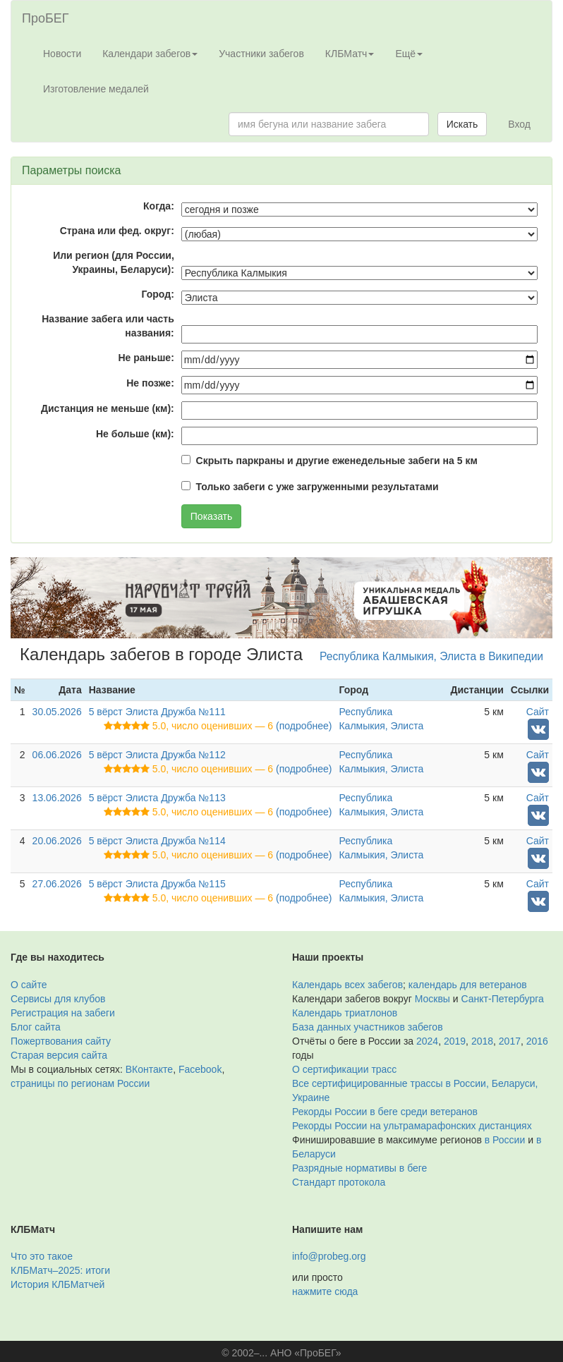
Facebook (200, 1069)
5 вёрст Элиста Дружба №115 (157, 883)
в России (505, 1139)
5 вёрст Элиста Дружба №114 (157, 840)
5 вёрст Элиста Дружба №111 (157, 711)
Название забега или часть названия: (108, 326)
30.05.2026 (57, 711)
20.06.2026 (57, 840)
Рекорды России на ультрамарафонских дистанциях (412, 1125)
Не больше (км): (135, 433)
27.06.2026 (57, 883)
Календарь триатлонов (344, 1013)
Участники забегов (261, 53)
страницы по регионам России (80, 1083)
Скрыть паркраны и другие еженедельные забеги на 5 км (337, 460)
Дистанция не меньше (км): (107, 408)
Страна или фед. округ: (117, 230)
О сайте (29, 984)
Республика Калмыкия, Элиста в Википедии (431, 656)
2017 (510, 1041)
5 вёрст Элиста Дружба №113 (157, 797)
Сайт (537, 711)
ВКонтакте (149, 1069)
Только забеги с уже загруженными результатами (317, 486)
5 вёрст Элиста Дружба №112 (157, 754)
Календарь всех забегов (347, 984)
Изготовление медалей (96, 89)
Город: (158, 294)
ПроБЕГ (45, 18)
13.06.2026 (57, 797)
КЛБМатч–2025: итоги (60, 1270)
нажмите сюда (325, 1291)
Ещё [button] (409, 53)
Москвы (432, 998)
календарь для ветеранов (467, 984)
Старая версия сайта (59, 1055)
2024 (427, 1041)
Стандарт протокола (338, 1182)
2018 (482, 1041)
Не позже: (150, 383)
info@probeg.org (329, 1256)
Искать (462, 124)
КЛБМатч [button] (350, 53)
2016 (537, 1041)
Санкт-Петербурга (502, 998)
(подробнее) (304, 725)
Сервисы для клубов (58, 998)
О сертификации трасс (344, 1069)
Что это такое (42, 1256)
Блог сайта (36, 1027)
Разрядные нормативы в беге (359, 1168)
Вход (519, 124)
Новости (62, 53)
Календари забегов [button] (150, 53)
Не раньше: (146, 357)
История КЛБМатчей (57, 1284)
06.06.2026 (57, 754)
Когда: (158, 206)
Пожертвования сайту (61, 1041)
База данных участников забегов (367, 1027)
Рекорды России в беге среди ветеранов (385, 1111)
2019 (455, 1041)
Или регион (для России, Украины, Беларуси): (113, 262)
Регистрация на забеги (63, 1013)
